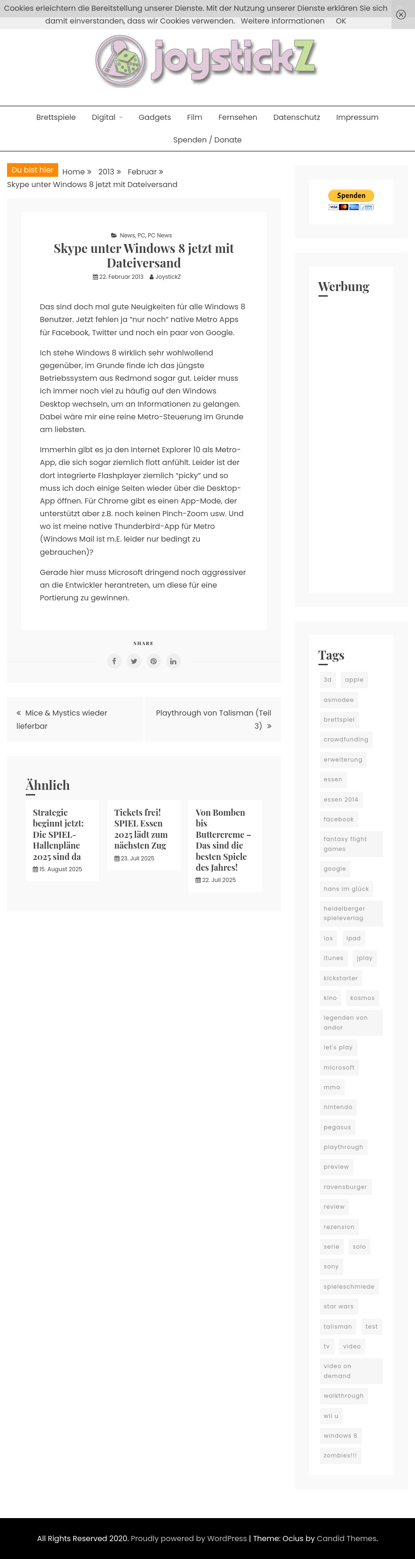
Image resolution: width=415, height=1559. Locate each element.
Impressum (357, 117)
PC (141, 235)
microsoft (339, 1067)
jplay (365, 958)
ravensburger (346, 1187)
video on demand (338, 1370)
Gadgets (155, 117)
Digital (104, 117)
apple (354, 680)
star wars (339, 1306)
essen (333, 779)
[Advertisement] (351, 442)
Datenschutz (296, 117)
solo (359, 1247)
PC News (160, 235)
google (335, 869)
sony (331, 1266)
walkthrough (344, 1396)
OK (341, 21)
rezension (339, 1227)
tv (327, 1346)
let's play (338, 1047)
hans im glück (347, 889)
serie (332, 1247)
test (372, 1327)
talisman (338, 1327)
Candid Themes (347, 1538)
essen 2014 (341, 799)
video (352, 1346)
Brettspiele (55, 117)
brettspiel (339, 720)
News (127, 235)
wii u (331, 1416)
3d (328, 680)
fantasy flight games (345, 843)
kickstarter (341, 978)
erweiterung (343, 760)
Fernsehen (238, 117)
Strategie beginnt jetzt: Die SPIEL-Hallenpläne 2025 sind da (58, 834)
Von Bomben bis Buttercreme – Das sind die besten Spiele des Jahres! (223, 840)
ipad (354, 938)
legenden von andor (346, 1022)
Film (194, 117)
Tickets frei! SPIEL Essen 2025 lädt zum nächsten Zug (141, 829)
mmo (332, 1087)
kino (331, 998)
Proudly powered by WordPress (190, 1538)
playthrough (344, 1147)
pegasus (338, 1127)
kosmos (362, 998)
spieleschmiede (349, 1287)
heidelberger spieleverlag (345, 913)
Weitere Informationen (283, 21)
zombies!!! (340, 1455)
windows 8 (341, 1436)
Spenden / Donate (208, 139)
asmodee (339, 700)
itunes (334, 958)
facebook (339, 819)
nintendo (338, 1107)
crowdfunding (346, 739)
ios (328, 938)
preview (336, 1167)
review (334, 1207)
